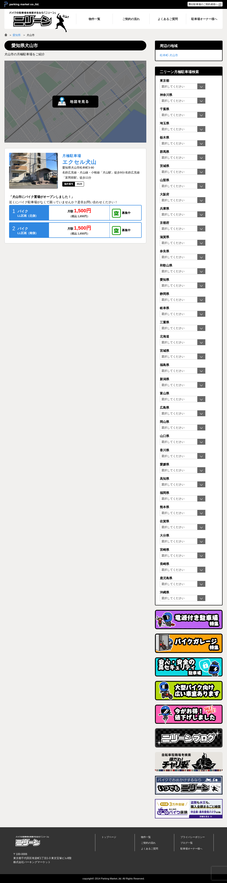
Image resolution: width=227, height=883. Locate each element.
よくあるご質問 (149, 848)
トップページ (109, 837)
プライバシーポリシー (192, 837)
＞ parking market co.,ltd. (21, 5)
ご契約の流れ (148, 842)
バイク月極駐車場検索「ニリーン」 (32, 841)
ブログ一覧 (186, 842)
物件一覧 (146, 837)
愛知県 (17, 35)
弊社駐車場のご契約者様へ (203, 4)
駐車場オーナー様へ (191, 848)
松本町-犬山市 (169, 55)
